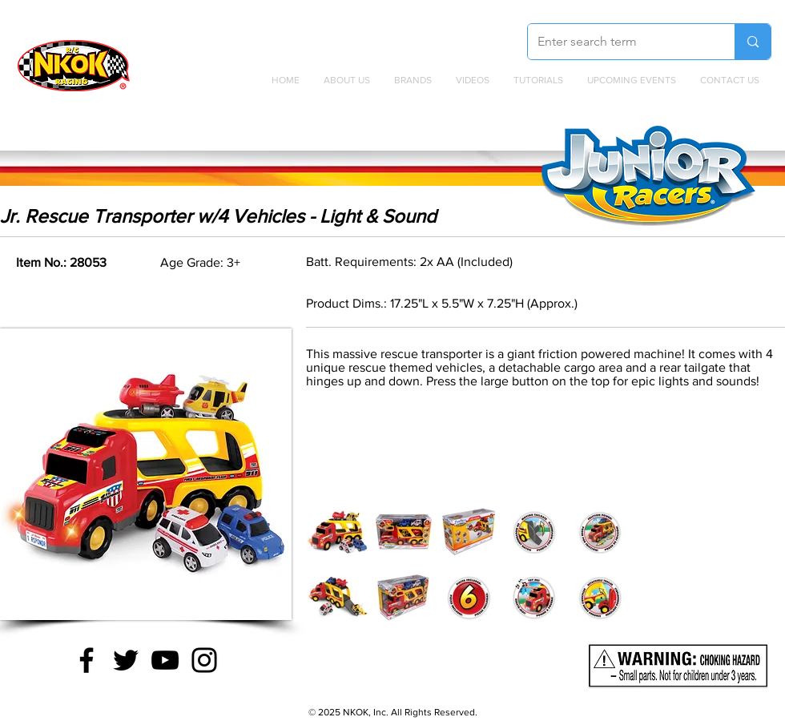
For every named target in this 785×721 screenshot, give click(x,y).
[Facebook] (86, 660)
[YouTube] (165, 660)
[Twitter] (126, 660)
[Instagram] (204, 660)
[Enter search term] (619, 41)
